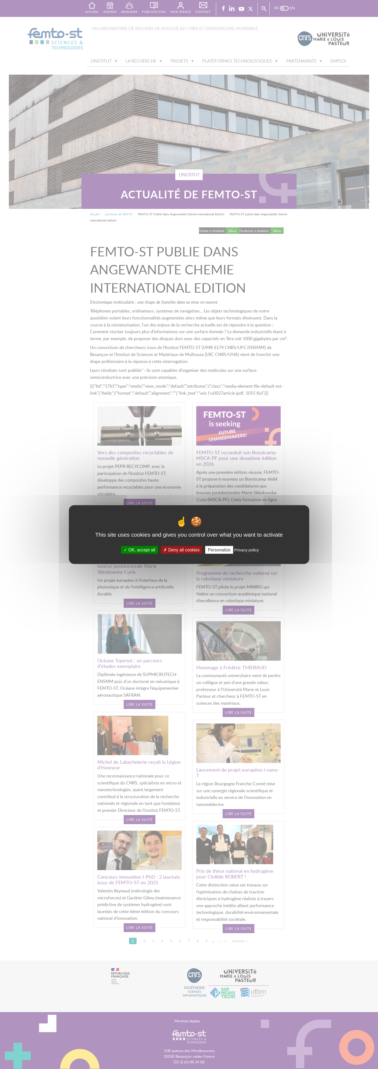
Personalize (219, 549)
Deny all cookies (181, 549)
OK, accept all (139, 549)
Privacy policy (246, 549)
